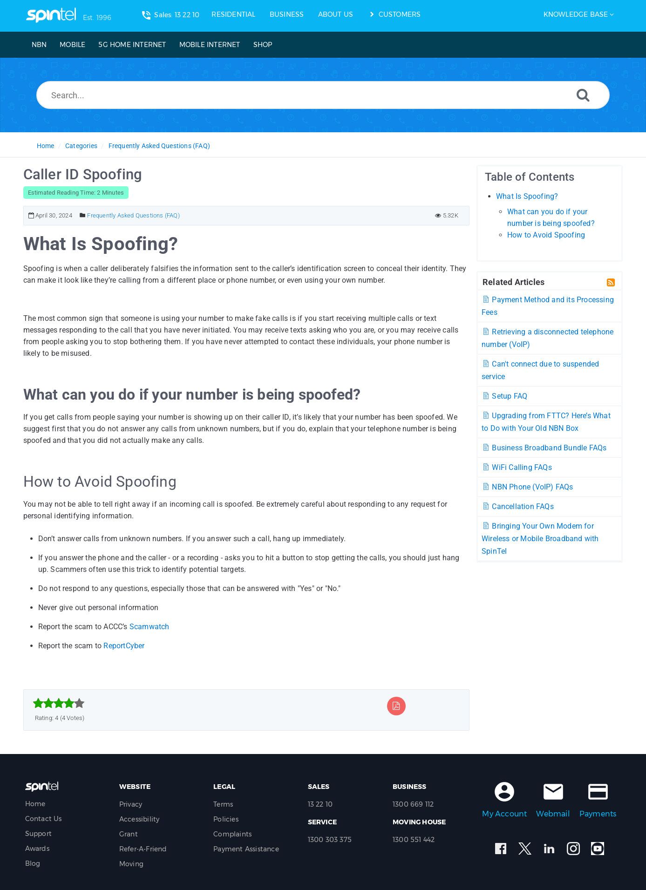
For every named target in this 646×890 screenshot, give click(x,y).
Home (45, 145)
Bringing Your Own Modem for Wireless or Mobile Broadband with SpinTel (540, 539)
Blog (33, 863)
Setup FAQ (504, 396)
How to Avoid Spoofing (546, 235)
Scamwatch (149, 626)
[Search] (583, 95)
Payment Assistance (246, 849)
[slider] (59, 703)
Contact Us (43, 819)
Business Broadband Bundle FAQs (544, 447)
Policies (225, 819)
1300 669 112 (413, 804)
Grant (128, 834)
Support (38, 833)
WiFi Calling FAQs (517, 467)
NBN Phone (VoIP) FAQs (527, 486)
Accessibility (139, 819)
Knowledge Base (576, 14)
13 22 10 (320, 804)
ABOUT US (336, 14)
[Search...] (323, 95)
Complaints (232, 834)
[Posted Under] (83, 215)
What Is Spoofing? (527, 196)
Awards (37, 848)
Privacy (130, 804)
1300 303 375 (330, 840)
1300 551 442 (414, 840)
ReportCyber (123, 645)
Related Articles (513, 281)
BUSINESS (287, 14)
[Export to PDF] (396, 706)
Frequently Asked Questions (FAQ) (159, 145)
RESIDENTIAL (233, 14)
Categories (81, 145)
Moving (131, 864)
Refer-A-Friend (143, 849)
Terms (223, 804)
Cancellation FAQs (518, 506)
